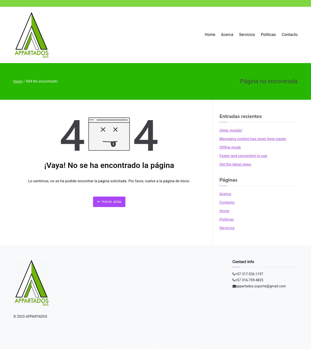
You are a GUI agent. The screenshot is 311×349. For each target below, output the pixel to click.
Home (210, 34)
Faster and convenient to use (243, 156)
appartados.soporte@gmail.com (261, 286)
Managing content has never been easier (252, 139)
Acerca (227, 34)
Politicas (268, 34)
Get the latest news (235, 164)
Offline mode (230, 147)
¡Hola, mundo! (230, 130)
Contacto (290, 34)
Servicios (247, 34)
